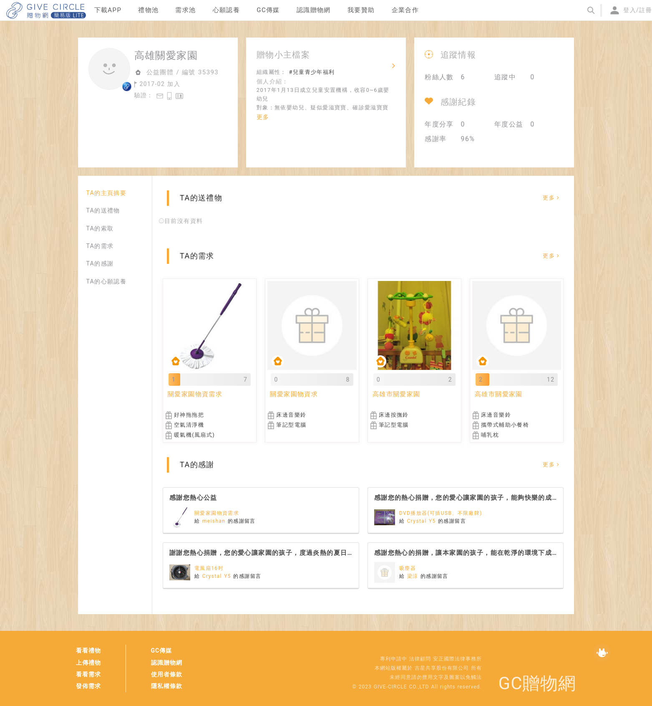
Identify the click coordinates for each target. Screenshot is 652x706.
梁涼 (413, 576)
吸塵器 (407, 568)
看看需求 (88, 674)
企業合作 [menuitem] (405, 10)
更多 (263, 117)
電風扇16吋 (209, 568)
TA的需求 (100, 246)
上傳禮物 (88, 662)
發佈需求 (88, 686)
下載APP (108, 10)
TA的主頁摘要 (106, 193)
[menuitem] (108, 10)
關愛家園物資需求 (216, 513)
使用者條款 (166, 674)
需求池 (185, 10)
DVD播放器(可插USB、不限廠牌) (440, 513)
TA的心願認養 (106, 281)
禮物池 (148, 10)
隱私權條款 (166, 686)
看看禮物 (88, 650)
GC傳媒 (161, 650)
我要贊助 (361, 10)
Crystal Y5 (422, 521)
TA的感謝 (100, 263)
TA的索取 (100, 228)
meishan (215, 521)
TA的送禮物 (103, 210)
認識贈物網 (166, 662)
